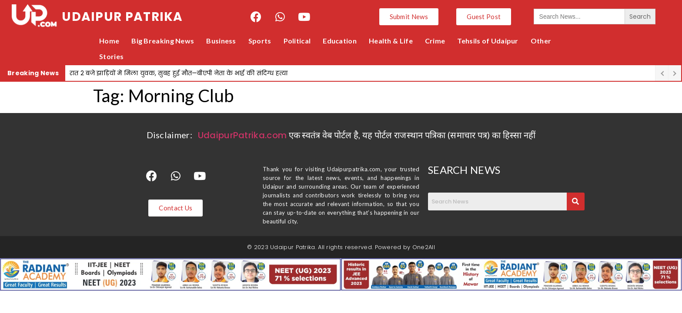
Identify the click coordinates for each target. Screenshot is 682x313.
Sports (259, 41)
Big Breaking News (162, 41)
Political (297, 41)
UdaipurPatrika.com (242, 135)
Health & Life (391, 41)
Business (221, 41)
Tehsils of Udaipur (487, 41)
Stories (111, 56)
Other (541, 41)
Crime (435, 41)
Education (340, 41)
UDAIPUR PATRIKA (122, 16)
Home (109, 41)
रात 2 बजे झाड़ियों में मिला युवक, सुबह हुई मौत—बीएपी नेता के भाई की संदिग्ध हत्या (179, 73)
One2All (423, 247)
